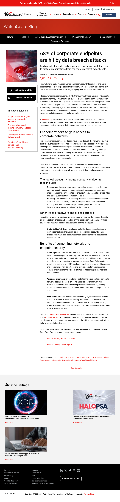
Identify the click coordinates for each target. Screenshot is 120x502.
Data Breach (58, 357)
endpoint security (52, 317)
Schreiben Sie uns (70, 478)
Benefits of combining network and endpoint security (18, 145)
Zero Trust (67, 357)
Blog (24, 37)
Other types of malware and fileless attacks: (20, 135)
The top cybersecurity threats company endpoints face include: (20, 128)
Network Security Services (71, 360)
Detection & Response (94, 357)
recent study (47, 119)
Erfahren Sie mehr (83, 3)
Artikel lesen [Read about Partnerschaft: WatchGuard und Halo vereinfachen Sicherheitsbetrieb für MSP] (77, 422)
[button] (99, 14)
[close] (112, 3)
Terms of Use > (89, 494)
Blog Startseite (76, 368)
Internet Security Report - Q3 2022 (61, 338)
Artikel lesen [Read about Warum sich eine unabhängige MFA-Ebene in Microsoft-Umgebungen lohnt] (9, 459)
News (10, 37)
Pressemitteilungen (81, 37)
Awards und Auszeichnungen (49, 37)
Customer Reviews (60, 41)
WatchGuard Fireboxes (59, 314)
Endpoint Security (78, 357)
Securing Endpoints (53, 360)
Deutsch (109, 9)
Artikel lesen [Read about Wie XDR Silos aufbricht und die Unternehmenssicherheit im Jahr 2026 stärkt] (9, 422)
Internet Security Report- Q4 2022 (61, 345)
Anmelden (87, 9)
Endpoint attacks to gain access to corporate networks (19, 119)
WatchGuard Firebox (89, 360)
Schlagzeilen (106, 37)
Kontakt (97, 9)
